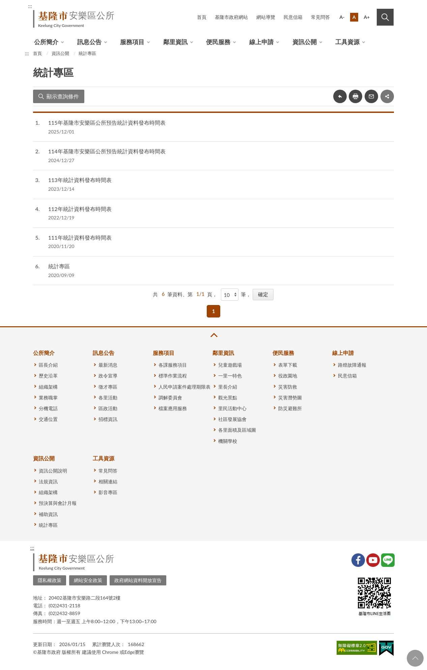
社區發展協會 (232, 419)
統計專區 (87, 53)
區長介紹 (48, 365)
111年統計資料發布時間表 (80, 237)
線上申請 (261, 41)
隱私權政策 (49, 580)
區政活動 (107, 408)
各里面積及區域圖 (237, 430)
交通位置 (48, 419)
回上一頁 (340, 96)
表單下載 (287, 365)
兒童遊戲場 (230, 365)
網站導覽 (265, 17)
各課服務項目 (173, 365)
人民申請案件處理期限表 (184, 387)
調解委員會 (170, 397)
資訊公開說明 (53, 471)
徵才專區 (107, 387)
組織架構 (48, 387)
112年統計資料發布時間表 (80, 209)
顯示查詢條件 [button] (63, 96)
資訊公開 (304, 41)
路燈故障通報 (352, 365)
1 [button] (213, 311)
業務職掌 (48, 397)
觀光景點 (227, 397)
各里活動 (107, 397)
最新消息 (107, 365)
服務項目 (132, 41)
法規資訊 (48, 481)
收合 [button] (213, 335)
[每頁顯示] (229, 294)
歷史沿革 (48, 375)
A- (342, 17)
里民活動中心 (232, 408)
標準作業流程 (173, 375)
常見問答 (320, 17)
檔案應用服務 (173, 408)
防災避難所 (290, 408)
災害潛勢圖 (290, 397)
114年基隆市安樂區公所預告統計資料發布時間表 (107, 151)
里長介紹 (227, 387)
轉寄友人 (371, 96)
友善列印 (355, 96)
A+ (367, 17)
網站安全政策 (88, 580)
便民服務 (218, 41)
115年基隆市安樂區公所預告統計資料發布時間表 (107, 122)
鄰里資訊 (175, 41)
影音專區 (107, 492)
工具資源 (347, 41)
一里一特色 (230, 375)
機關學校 (227, 441)
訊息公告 (89, 41)
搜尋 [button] (385, 17)
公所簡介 (46, 41)
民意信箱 (293, 17)
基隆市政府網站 (231, 17)
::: (30, 6)
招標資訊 (107, 419)
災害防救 (287, 387)
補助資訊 (48, 514)
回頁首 (415, 658)
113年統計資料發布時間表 (80, 180)
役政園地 (287, 375)
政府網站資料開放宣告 (138, 580)
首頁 (201, 17)
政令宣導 (107, 375)
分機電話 (48, 408)
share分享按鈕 (387, 96)
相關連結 (107, 481)
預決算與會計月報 (58, 503)
